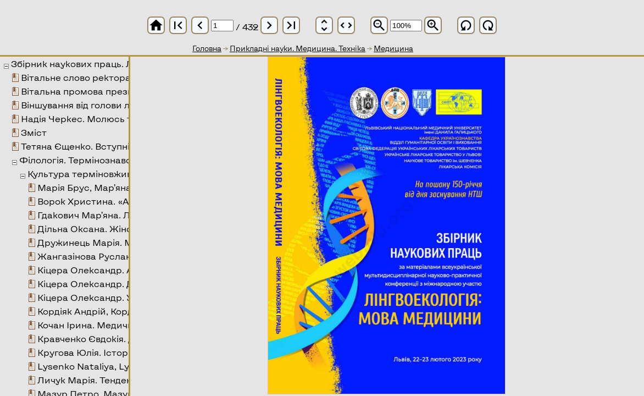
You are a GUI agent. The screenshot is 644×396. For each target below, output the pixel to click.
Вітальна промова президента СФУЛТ (109, 91)
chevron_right (269, 25)
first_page (178, 25)
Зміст (34, 132)
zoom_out (379, 25)
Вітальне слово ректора (76, 77)
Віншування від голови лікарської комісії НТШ (125, 105)
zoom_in (433, 25)
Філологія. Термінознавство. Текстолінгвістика (126, 160)
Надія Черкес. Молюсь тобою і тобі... (104, 118)
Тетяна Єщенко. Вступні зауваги (94, 146)
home (156, 25)
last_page (291, 25)
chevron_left (200, 25)
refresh (466, 25)
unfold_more (324, 25)
